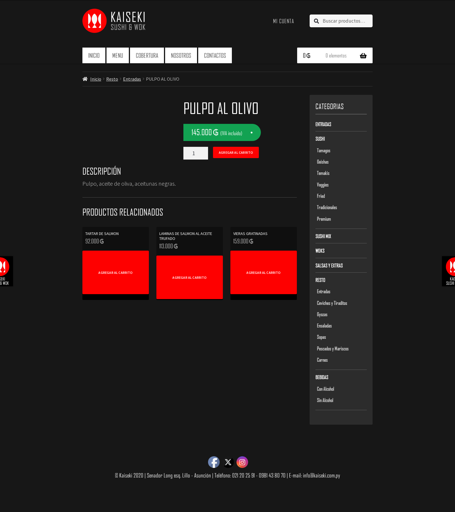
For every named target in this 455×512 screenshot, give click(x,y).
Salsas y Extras (329, 265)
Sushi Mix (323, 236)
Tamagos (323, 150)
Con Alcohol (325, 389)
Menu (117, 55)
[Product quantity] (195, 153)
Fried (321, 196)
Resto (112, 79)
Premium (324, 219)
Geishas (322, 161)
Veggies (322, 184)
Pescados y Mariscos (333, 348)
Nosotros (181, 55)
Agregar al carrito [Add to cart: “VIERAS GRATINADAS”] (263, 272)
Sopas (321, 337)
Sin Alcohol (325, 400)
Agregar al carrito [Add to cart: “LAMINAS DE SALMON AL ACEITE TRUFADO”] (189, 277)
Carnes (322, 360)
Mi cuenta (283, 20)
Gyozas (322, 314)
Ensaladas (324, 325)
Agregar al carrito (236, 152)
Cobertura (147, 55)
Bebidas (321, 377)
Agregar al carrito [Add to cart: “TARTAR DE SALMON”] (115, 272)
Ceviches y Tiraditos (332, 303)
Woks (319, 250)
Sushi (320, 138)
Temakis (323, 173)
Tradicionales (327, 207)
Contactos (215, 55)
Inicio (94, 55)
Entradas (132, 79)
